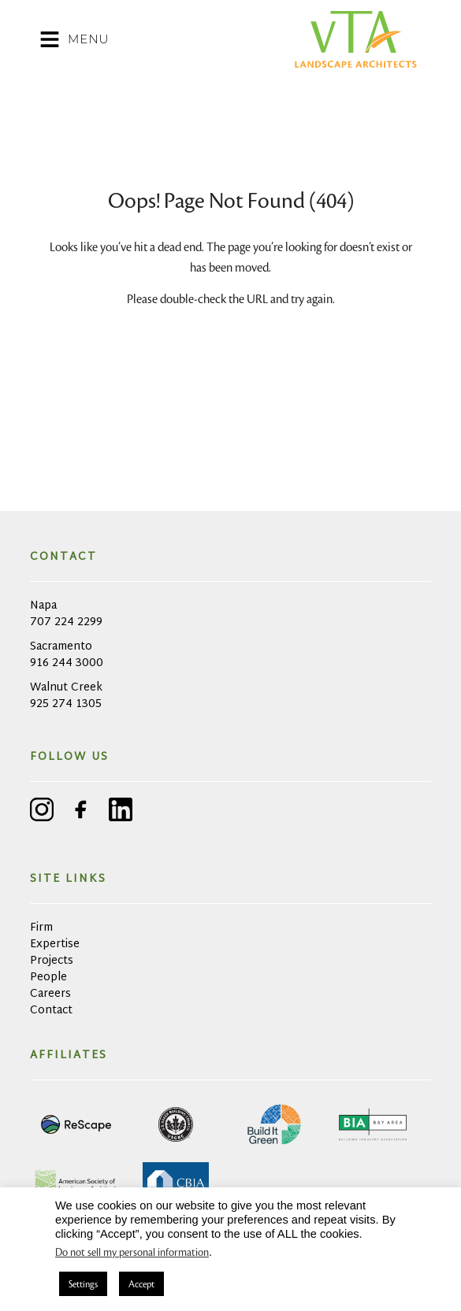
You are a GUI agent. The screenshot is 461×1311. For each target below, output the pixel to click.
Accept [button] (141, 1284)
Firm (41, 928)
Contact (51, 1010)
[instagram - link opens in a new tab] (42, 812)
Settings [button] (83, 1284)
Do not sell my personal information (132, 1252)
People (48, 977)
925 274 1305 (66, 704)
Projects (51, 961)
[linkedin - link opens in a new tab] (120, 812)
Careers (50, 994)
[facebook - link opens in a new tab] (81, 812)
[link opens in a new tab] (77, 1124)
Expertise (55, 944)
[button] (164, 39)
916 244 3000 (66, 663)
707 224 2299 (66, 622)
